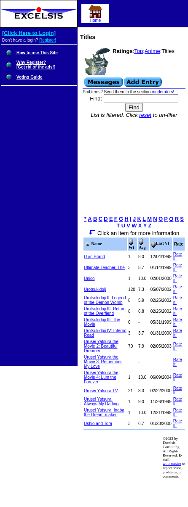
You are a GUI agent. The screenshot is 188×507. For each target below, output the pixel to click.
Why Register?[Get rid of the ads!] (35, 64)
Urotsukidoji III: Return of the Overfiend (105, 311)
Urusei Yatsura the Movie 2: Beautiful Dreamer (101, 346)
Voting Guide (29, 77)
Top (138, 51)
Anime (152, 51)
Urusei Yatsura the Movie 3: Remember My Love (103, 362)
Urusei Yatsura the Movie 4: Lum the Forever (101, 377)
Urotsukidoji (95, 289)
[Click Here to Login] (29, 33)
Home (95, 18)
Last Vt (160, 243)
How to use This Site (37, 52)
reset (145, 115)
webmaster (172, 464)
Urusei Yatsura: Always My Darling (101, 401)
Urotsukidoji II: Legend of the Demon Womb (105, 300)
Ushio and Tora (98, 423)
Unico (89, 278)
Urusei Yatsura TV (101, 390)
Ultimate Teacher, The (104, 267)
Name (93, 243)
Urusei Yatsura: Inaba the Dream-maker (104, 412)
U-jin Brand (94, 256)
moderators (162, 92)
